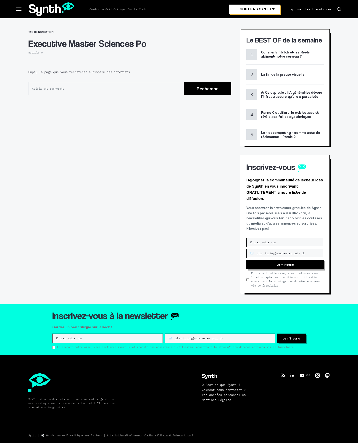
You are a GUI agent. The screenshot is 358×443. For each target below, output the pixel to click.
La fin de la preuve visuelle (282, 74)
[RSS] (283, 375)
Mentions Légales (216, 399)
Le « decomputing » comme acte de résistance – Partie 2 (290, 134)
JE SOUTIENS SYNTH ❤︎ (254, 9)
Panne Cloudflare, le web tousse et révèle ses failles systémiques (290, 114)
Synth (32, 435)
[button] (18, 9)
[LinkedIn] (292, 375)
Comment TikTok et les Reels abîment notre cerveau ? (285, 54)
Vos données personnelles (224, 394)
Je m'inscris (285, 264)
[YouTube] (305, 375)
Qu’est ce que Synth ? (221, 384)
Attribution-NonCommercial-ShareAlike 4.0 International (150, 435)
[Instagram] (317, 375)
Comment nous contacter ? (224, 389)
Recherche (207, 88)
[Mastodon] (327, 375)
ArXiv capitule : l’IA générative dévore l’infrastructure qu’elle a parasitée (291, 94)
